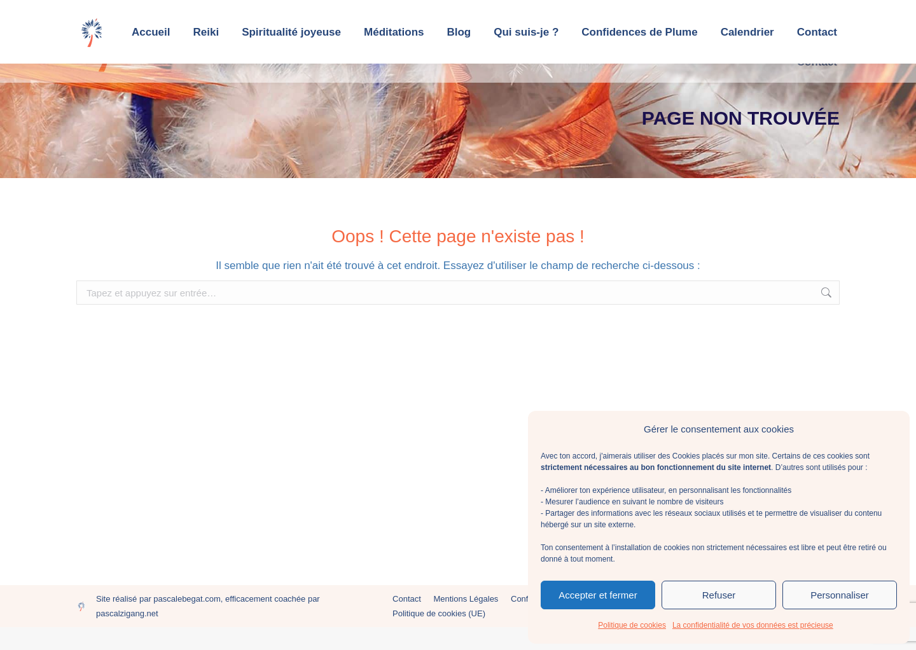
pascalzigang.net (127, 636)
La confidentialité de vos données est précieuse (752, 625)
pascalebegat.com (187, 621)
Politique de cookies (632, 625)
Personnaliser (839, 595)
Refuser (719, 595)
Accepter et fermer (598, 595)
